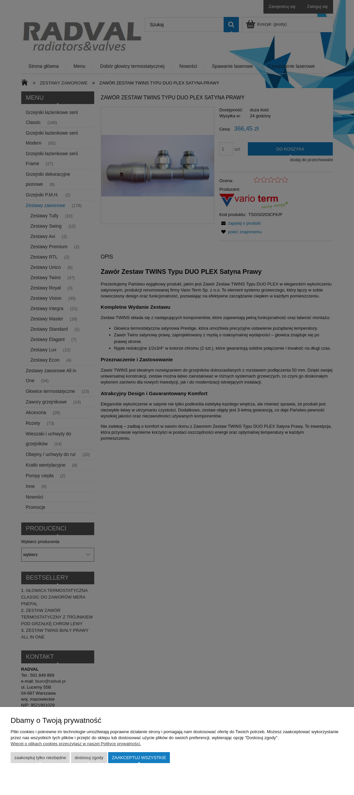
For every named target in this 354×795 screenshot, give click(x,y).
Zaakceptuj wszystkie (139, 757)
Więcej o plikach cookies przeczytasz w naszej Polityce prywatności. (76, 743)
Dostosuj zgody (89, 757)
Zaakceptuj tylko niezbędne (40, 757)
